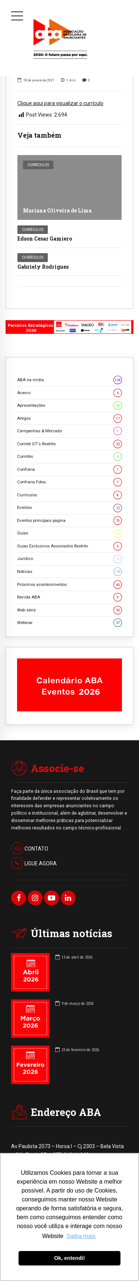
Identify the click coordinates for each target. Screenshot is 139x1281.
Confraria (69, 469)
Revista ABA (69, 597)
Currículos (38, 164)
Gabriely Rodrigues (43, 266)
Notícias (69, 571)
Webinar (69, 623)
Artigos (69, 418)
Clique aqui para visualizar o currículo (60, 103)
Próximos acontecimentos (69, 584)
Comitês (69, 456)
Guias (69, 533)
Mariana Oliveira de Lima (57, 210)
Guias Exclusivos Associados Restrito (69, 546)
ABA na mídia (69, 380)
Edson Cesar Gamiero (44, 238)
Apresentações (69, 405)
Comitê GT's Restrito (69, 444)
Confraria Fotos (69, 482)
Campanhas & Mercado (69, 431)
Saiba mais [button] (81, 1236)
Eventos (69, 507)
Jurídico (69, 558)
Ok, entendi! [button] (69, 1258)
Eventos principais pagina (69, 520)
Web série (69, 610)
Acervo (69, 393)
